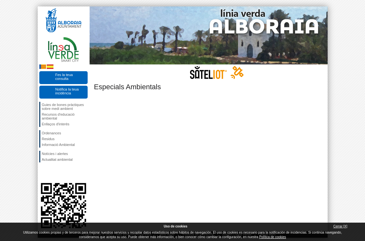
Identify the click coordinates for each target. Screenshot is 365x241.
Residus (48, 139)
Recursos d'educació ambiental (58, 116)
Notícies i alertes (55, 154)
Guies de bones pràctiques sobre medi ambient (63, 107)
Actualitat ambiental (57, 159)
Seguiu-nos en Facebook (43, 173)
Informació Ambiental (58, 145)
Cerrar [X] (340, 226)
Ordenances (51, 133)
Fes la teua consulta (64, 77)
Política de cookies (272, 237)
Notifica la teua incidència (67, 91)
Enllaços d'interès (56, 124)
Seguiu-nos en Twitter (54, 173)
